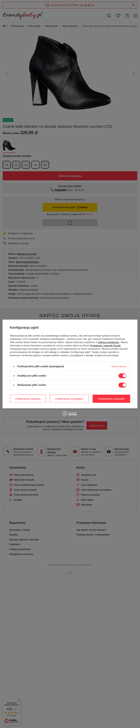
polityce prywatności (108, 342)
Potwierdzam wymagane (69, 398)
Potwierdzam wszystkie (111, 398)
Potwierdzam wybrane (28, 398)
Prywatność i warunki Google (105, 345)
